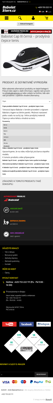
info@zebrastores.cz (13, 93)
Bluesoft (49, 400)
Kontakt (8, 264)
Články (7, 273)
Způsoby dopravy (11, 258)
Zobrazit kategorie (26, 24)
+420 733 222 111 (44, 7)
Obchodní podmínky (12, 261)
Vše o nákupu (10, 252)
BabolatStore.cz (22, 2)
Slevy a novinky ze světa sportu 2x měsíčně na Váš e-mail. (20, 369)
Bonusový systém (11, 255)
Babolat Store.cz (9, 9)
